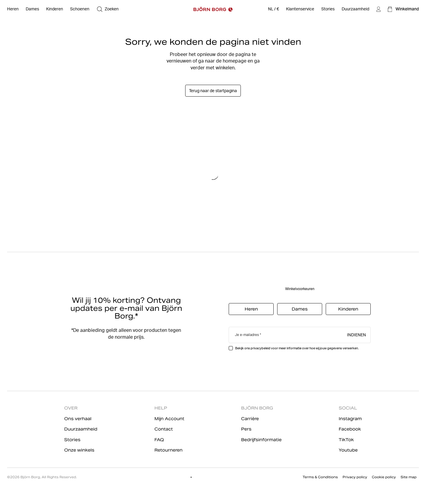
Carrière (250, 418)
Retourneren (168, 450)
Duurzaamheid (80, 429)
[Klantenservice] (300, 9)
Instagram (350, 418)
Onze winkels (79, 450)
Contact (163, 429)
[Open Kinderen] (55, 9)
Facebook (350, 429)
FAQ (159, 439)
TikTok (346, 439)
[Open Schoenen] (80, 9)
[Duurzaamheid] (355, 9)
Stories (72, 439)
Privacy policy (355, 477)
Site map (409, 477)
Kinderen (348, 309)
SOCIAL (348, 408)
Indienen (356, 334)
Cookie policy (384, 477)
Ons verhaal (77, 418)
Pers (246, 429)
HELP (160, 408)
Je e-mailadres (247, 334)
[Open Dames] (32, 9)
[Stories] (328, 9)
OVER (71, 408)
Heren (251, 309)
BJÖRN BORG (257, 408)
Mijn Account (169, 418)
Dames (300, 309)
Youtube (348, 450)
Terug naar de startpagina (213, 90)
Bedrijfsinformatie (261, 439)
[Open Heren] (13, 9)
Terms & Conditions (320, 477)
